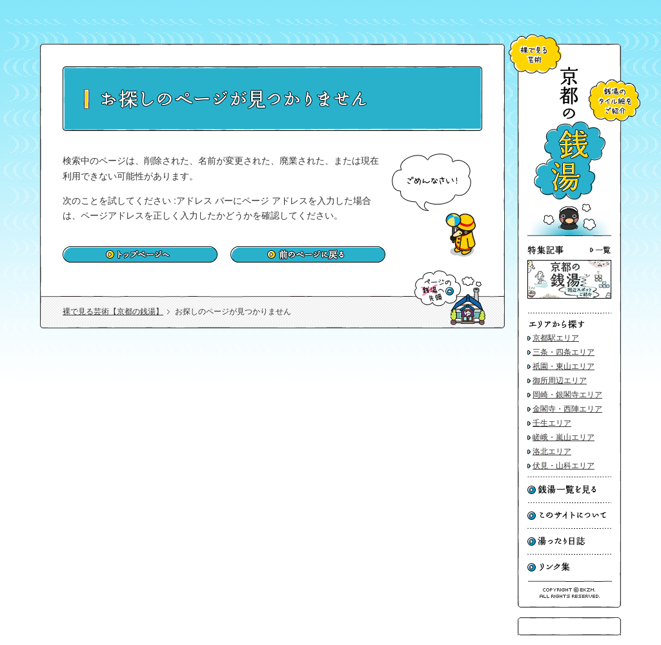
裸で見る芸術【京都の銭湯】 (113, 311)
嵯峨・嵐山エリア (564, 437)
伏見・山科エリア (564, 465)
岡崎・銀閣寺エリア (567, 394)
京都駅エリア (556, 337)
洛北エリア (552, 451)
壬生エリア (552, 423)
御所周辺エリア (560, 380)
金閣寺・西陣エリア (567, 408)
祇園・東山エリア (564, 366)
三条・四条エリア (564, 352)
